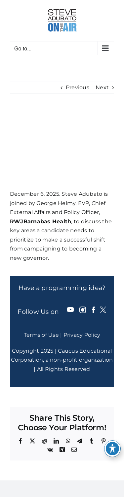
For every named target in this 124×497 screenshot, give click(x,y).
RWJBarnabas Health (40, 221)
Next (102, 87)
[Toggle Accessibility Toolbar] (112, 449)
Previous (77, 87)
